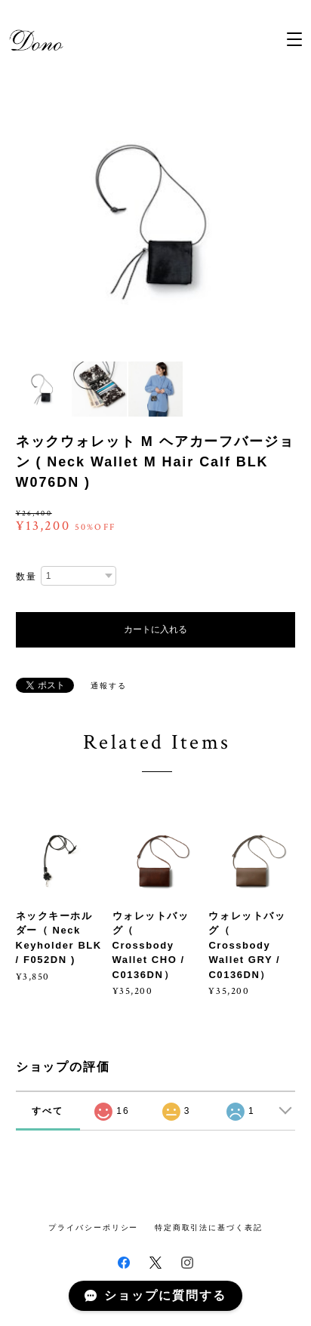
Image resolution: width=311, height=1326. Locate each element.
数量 (26, 576)
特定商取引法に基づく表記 (209, 1227)
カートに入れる (155, 629)
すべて (47, 1111)
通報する (109, 685)
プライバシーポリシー (93, 1227)
